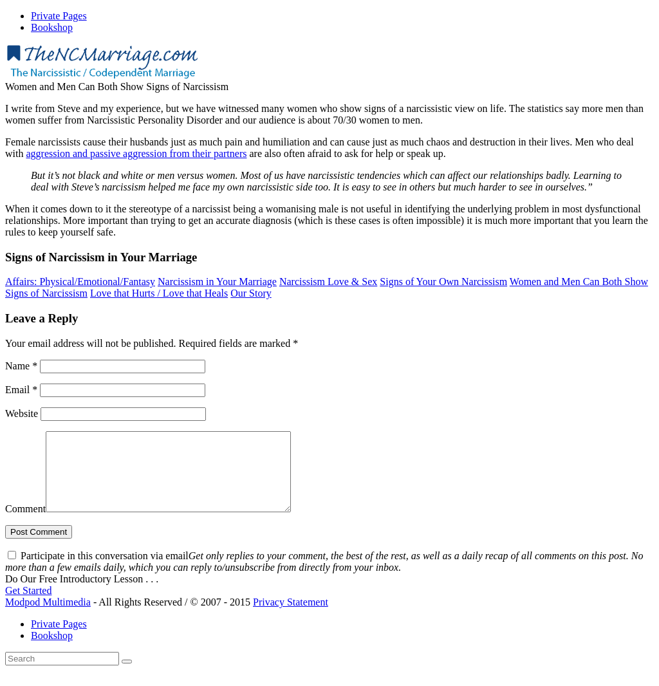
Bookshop (52, 650)
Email (21, 389)
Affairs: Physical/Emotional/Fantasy (80, 281)
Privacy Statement (290, 617)
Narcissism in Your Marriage (217, 281)
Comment (25, 524)
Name (21, 365)
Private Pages (59, 639)
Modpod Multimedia (48, 617)
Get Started (28, 605)
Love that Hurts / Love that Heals (159, 293)
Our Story (251, 293)
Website (21, 413)
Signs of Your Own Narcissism (443, 281)
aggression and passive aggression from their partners (136, 153)
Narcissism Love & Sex (328, 281)
